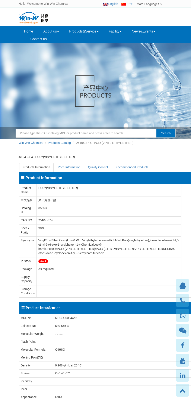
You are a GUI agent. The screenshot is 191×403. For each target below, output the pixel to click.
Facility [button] (115, 31)
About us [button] (51, 31)
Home (28, 31)
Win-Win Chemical (31, 143)
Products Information (36, 167)
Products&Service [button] (83, 31)
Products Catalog (59, 143)
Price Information (69, 167)
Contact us (39, 39)
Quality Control (98, 167)
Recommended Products (131, 167)
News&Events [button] (143, 31)
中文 (130, 4)
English (113, 4)
